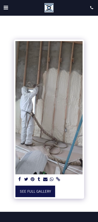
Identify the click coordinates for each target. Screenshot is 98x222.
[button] (5, 7)
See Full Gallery (35, 191)
